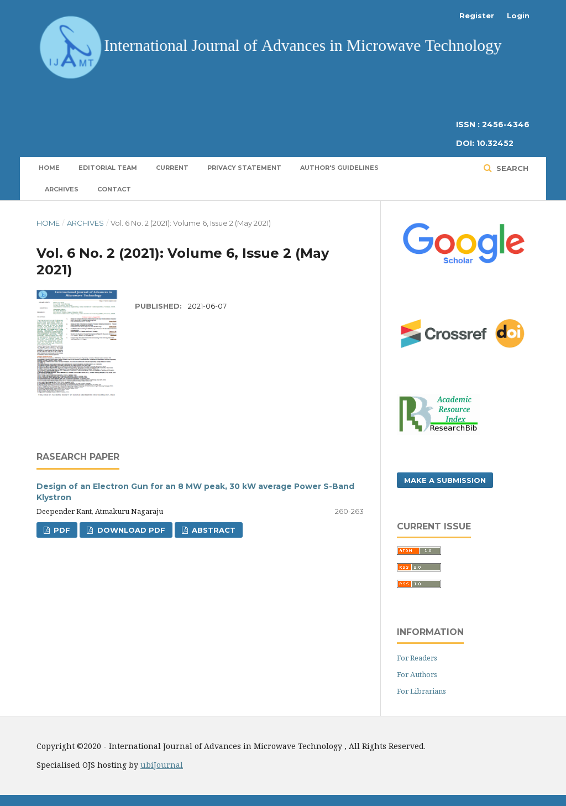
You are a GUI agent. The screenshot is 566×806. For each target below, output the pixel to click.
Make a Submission (445, 480)
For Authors (417, 674)
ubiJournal (161, 765)
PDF (60, 530)
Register (476, 15)
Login (518, 15)
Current (172, 167)
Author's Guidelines (339, 167)
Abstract (212, 530)
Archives (61, 189)
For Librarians (421, 691)
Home (49, 167)
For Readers (417, 658)
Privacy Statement (244, 167)
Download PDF (130, 530)
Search (511, 168)
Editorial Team (107, 167)
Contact (114, 189)
